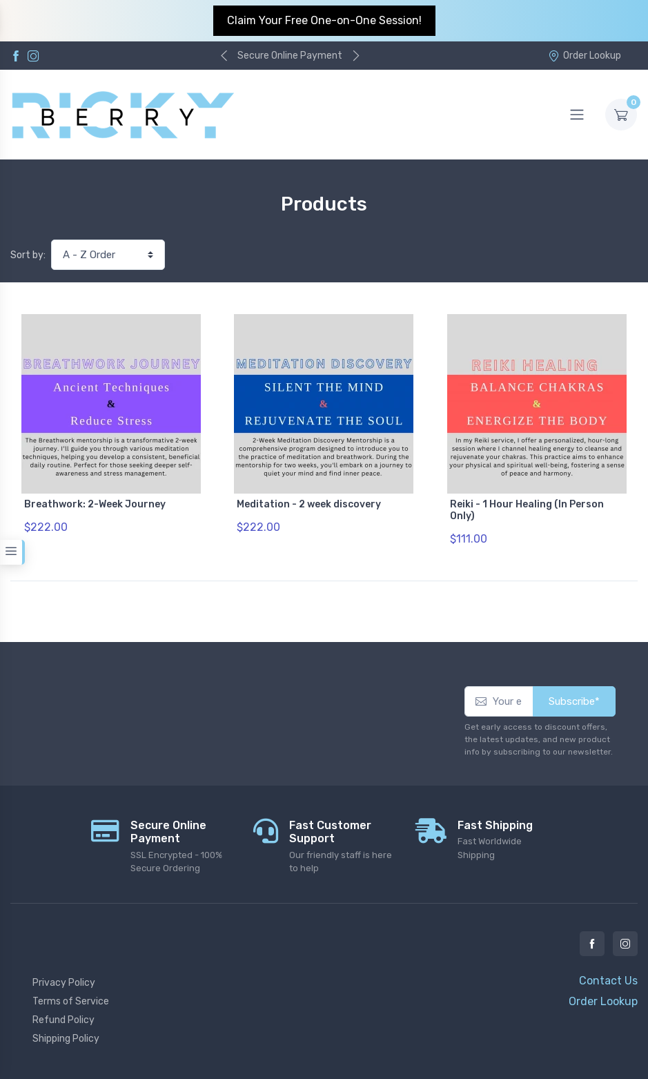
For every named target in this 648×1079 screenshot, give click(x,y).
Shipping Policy (65, 1038)
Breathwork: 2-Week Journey (95, 504)
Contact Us (608, 980)
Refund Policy (63, 1020)
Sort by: (28, 255)
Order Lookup (584, 55)
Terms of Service (70, 1001)
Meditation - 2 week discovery (309, 504)
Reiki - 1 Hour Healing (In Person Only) (527, 510)
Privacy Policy (63, 983)
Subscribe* (574, 701)
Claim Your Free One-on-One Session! (324, 20)
